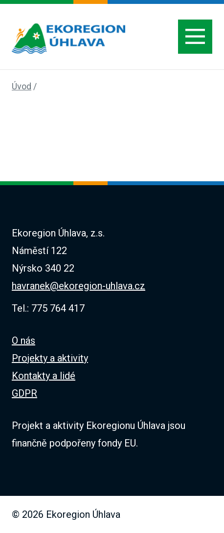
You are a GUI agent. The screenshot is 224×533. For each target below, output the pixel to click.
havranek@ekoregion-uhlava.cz (78, 286)
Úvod (21, 86)
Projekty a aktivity (50, 358)
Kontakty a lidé (43, 376)
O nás (23, 340)
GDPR (24, 393)
